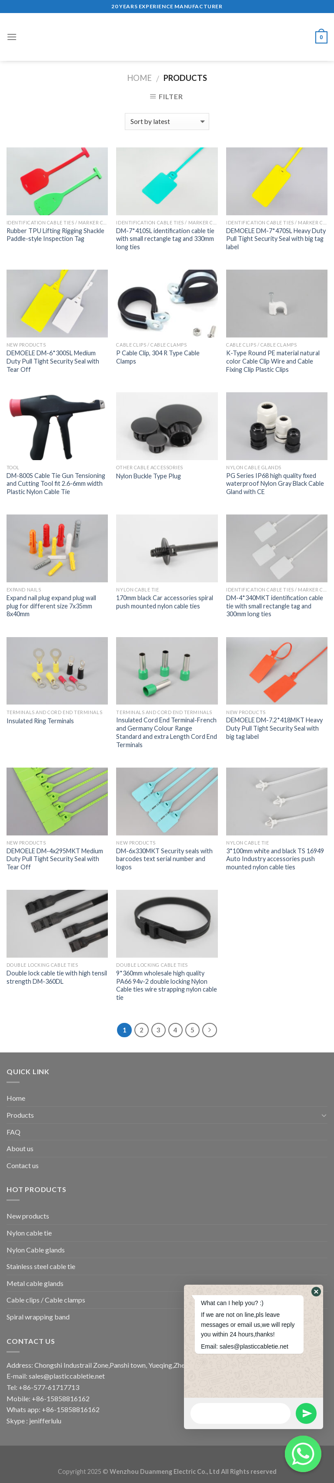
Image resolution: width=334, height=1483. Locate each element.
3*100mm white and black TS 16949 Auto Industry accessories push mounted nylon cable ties (275, 859)
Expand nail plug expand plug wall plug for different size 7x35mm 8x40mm (51, 606)
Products (20, 1115)
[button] (316, 1291)
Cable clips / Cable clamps (46, 1300)
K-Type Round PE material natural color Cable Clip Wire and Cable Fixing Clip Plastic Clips (273, 361)
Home (139, 78)
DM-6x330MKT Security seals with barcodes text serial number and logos (164, 859)
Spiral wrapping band (38, 1317)
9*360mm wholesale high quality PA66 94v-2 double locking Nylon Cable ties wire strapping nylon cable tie (166, 985)
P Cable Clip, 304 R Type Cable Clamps (158, 357)
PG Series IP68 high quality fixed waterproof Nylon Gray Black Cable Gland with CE (275, 483)
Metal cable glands (35, 1283)
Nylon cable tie (29, 1233)
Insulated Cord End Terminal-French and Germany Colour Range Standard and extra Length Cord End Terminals (166, 732)
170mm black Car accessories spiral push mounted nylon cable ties (164, 602)
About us (20, 1148)
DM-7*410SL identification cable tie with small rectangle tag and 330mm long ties (165, 239)
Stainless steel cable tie (41, 1266)
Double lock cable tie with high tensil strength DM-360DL (57, 977)
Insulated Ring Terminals (40, 721)
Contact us (23, 1165)
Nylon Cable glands (36, 1250)
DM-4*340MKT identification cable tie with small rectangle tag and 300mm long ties (274, 606)
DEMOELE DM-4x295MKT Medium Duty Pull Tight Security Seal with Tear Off (55, 859)
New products (28, 1216)
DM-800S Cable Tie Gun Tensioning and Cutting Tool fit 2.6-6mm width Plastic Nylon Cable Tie (56, 483)
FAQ (13, 1132)
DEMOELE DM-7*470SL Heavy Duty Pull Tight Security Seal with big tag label (276, 239)
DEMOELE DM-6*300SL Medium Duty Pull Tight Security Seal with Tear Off (53, 361)
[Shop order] (167, 121)
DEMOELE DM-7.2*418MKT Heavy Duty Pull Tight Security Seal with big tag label (274, 728)
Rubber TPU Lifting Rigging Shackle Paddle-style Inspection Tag (55, 235)
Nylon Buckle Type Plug (148, 476)
